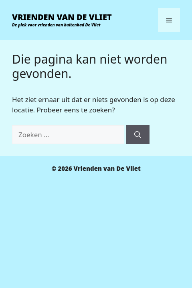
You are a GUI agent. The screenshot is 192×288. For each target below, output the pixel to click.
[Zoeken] (138, 134)
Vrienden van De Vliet (62, 17)
